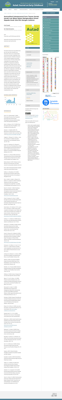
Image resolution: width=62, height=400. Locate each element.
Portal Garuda (29, 64)
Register (52, 1)
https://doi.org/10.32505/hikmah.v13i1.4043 (12, 242)
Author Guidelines (47, 32)
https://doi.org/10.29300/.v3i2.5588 (13, 134)
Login (57, 1)
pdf (28, 47)
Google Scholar (29, 62)
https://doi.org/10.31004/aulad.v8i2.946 (12, 36)
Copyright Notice (47, 40)
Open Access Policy (47, 37)
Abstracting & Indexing (48, 50)
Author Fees (46, 43)
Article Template (47, 48)
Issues (15, 9)
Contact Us (46, 35)
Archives (9, 13)
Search (55, 9)
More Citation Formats (31, 84)
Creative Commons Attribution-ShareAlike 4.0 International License (31, 117)
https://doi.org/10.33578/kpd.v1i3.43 (11, 195)
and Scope (47, 22)
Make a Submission (50, 12)
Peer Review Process (47, 30)
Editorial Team (46, 24)
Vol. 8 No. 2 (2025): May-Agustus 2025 (20, 13)
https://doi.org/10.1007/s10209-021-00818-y (12, 216)
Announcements (24, 9)
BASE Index (29, 66)
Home (5, 9)
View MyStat (53, 96)
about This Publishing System (36, 9)
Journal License (46, 45)
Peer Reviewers (46, 27)
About (10, 9)
